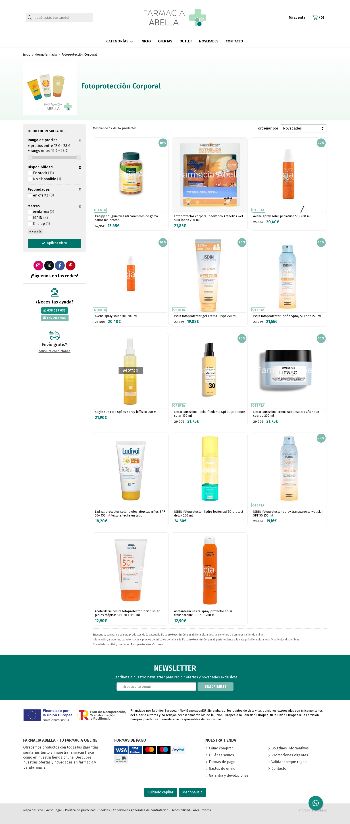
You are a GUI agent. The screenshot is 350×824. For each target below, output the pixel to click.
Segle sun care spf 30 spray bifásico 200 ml (126, 412)
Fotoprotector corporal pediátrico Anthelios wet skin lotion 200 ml (208, 218)
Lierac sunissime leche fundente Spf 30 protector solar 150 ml (209, 414)
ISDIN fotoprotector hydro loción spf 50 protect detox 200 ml (208, 513)
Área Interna (202, 810)
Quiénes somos (221, 755)
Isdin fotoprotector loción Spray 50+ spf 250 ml (287, 316)
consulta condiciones (55, 351)
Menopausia (192, 792)
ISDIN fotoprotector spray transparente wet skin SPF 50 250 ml (288, 513)
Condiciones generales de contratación (140, 810)
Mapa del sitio (33, 810)
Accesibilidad (180, 810)
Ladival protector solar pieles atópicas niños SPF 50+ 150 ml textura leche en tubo (130, 513)
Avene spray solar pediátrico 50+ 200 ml (282, 216)
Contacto (278, 768)
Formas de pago (222, 762)
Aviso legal (54, 810)
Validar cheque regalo (289, 762)
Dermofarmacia (260, 639)
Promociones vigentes (289, 755)
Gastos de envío (222, 768)
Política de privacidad (80, 810)
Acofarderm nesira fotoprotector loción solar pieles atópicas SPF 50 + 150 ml (127, 613)
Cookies (104, 810)
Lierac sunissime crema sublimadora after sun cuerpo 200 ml (286, 414)
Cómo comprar (221, 748)
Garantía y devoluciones (228, 775)
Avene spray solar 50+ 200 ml (116, 316)
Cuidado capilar (160, 792)
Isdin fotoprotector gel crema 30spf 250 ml (205, 316)
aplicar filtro (57, 243)
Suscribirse (215, 686)
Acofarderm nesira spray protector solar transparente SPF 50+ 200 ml (203, 613)
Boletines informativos (290, 748)
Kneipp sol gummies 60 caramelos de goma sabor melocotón (126, 218)
